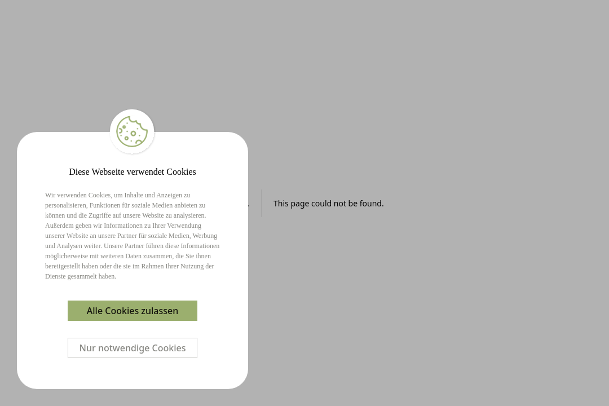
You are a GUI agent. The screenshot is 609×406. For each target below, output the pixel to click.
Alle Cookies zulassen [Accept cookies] (132, 310)
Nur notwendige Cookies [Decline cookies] (133, 348)
